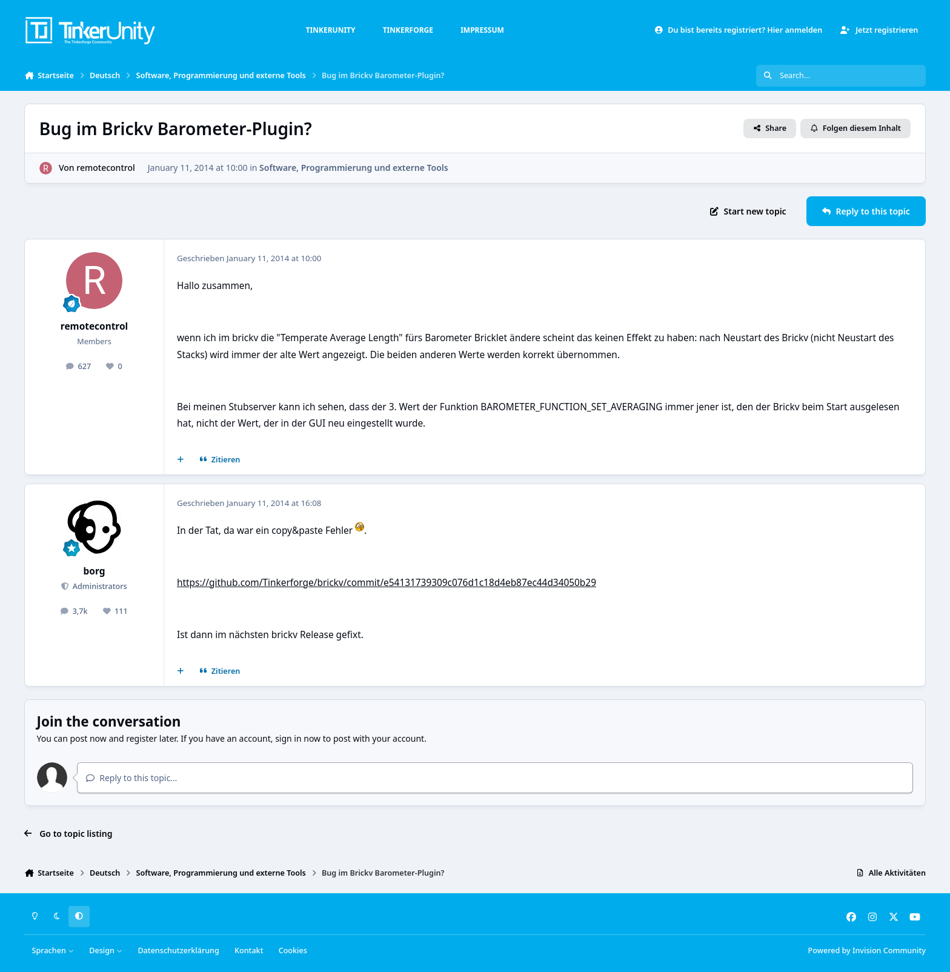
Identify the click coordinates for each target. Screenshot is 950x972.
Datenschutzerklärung (178, 950)
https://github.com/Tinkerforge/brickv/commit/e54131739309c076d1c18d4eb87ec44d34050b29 (386, 582)
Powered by (867, 950)
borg (94, 571)
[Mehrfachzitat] (180, 460)
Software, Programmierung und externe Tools (353, 167)
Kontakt (248, 950)
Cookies (293, 950)
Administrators (98, 586)
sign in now (298, 738)
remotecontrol (105, 167)
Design (105, 950)
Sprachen (53, 950)
